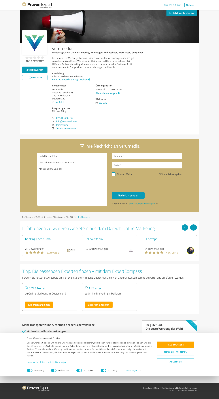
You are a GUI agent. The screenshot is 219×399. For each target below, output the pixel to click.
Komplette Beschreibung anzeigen (71, 79)
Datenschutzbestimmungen (53, 384)
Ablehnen (176, 384)
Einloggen (190, 5)
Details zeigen (131, 393)
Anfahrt (60, 102)
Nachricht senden (128, 195)
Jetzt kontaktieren (182, 13)
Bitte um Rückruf (125, 174)
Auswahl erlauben (175, 375)
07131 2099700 (64, 117)
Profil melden (84, 217)
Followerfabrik (94, 239)
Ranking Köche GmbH (39, 239)
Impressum (32, 384)
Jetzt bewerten (34, 70)
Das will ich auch (172, 4)
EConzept (151, 239)
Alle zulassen (175, 367)
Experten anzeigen (39, 305)
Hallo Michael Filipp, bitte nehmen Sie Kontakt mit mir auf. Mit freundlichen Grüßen (72, 179)
